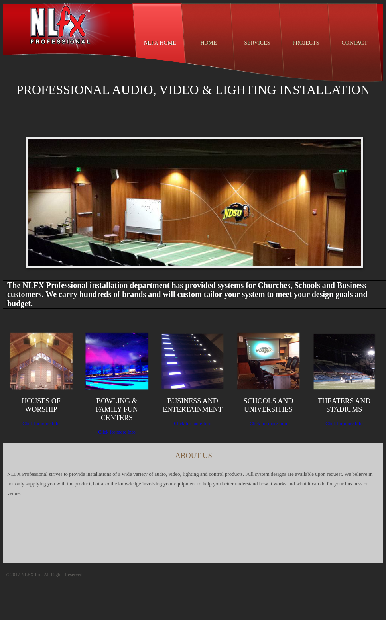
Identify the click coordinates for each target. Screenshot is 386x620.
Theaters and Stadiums (344, 405)
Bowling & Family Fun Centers (117, 409)
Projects (306, 43)
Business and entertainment (192, 405)
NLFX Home (160, 43)
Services (257, 43)
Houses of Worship (41, 405)
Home (208, 43)
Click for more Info (41, 423)
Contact (355, 43)
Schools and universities (268, 405)
